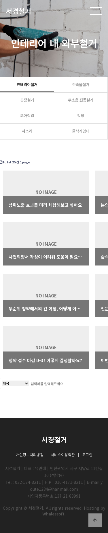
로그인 (87, 454)
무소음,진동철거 (80, 100)
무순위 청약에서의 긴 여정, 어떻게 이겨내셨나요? (46, 308)
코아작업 (27, 115)
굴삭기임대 (80, 131)
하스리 (27, 131)
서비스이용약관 (63, 454)
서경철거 (18, 11)
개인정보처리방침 (29, 454)
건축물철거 (80, 84)
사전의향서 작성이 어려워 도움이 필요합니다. (46, 257)
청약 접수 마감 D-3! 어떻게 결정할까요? (45, 360)
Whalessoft (53, 514)
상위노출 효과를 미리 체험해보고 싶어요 (45, 205)
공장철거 (27, 100)
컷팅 (80, 115)
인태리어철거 (27, 84)
